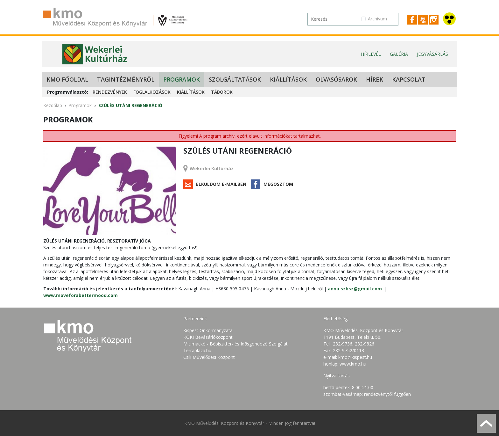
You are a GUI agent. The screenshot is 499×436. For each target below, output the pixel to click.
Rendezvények (110, 92)
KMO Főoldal (67, 79)
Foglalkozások (152, 92)
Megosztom (278, 184)
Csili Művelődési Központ (209, 357)
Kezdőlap (52, 105)
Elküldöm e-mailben (221, 184)
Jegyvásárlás (432, 54)
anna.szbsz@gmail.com (355, 289)
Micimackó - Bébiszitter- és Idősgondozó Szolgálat (235, 344)
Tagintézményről (125, 79)
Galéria (399, 54)
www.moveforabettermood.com (80, 295)
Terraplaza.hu (197, 350)
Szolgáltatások (235, 79)
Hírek (374, 79)
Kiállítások (288, 79)
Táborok (222, 92)
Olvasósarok (336, 79)
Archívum (377, 19)
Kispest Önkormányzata (208, 330)
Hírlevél (371, 54)
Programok (181, 79)
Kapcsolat (408, 79)
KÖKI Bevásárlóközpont (208, 337)
